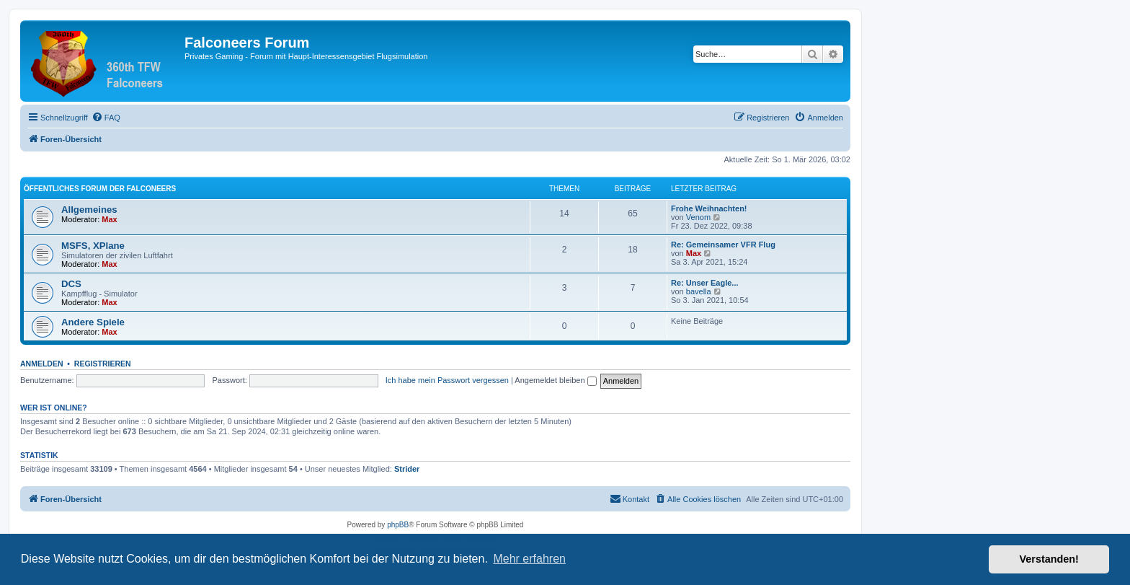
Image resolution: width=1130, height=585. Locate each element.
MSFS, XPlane (93, 245)
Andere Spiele (93, 322)
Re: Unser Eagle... (705, 282)
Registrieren (102, 363)
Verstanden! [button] (1049, 559)
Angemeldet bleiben (555, 380)
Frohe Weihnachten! (709, 208)
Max (109, 219)
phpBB (398, 525)
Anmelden (41, 363)
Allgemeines (89, 209)
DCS (71, 283)
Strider (406, 469)
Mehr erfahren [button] (529, 559)
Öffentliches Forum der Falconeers (100, 189)
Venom (698, 217)
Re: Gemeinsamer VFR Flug (723, 244)
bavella (698, 291)
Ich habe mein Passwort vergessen (447, 380)
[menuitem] (106, 117)
